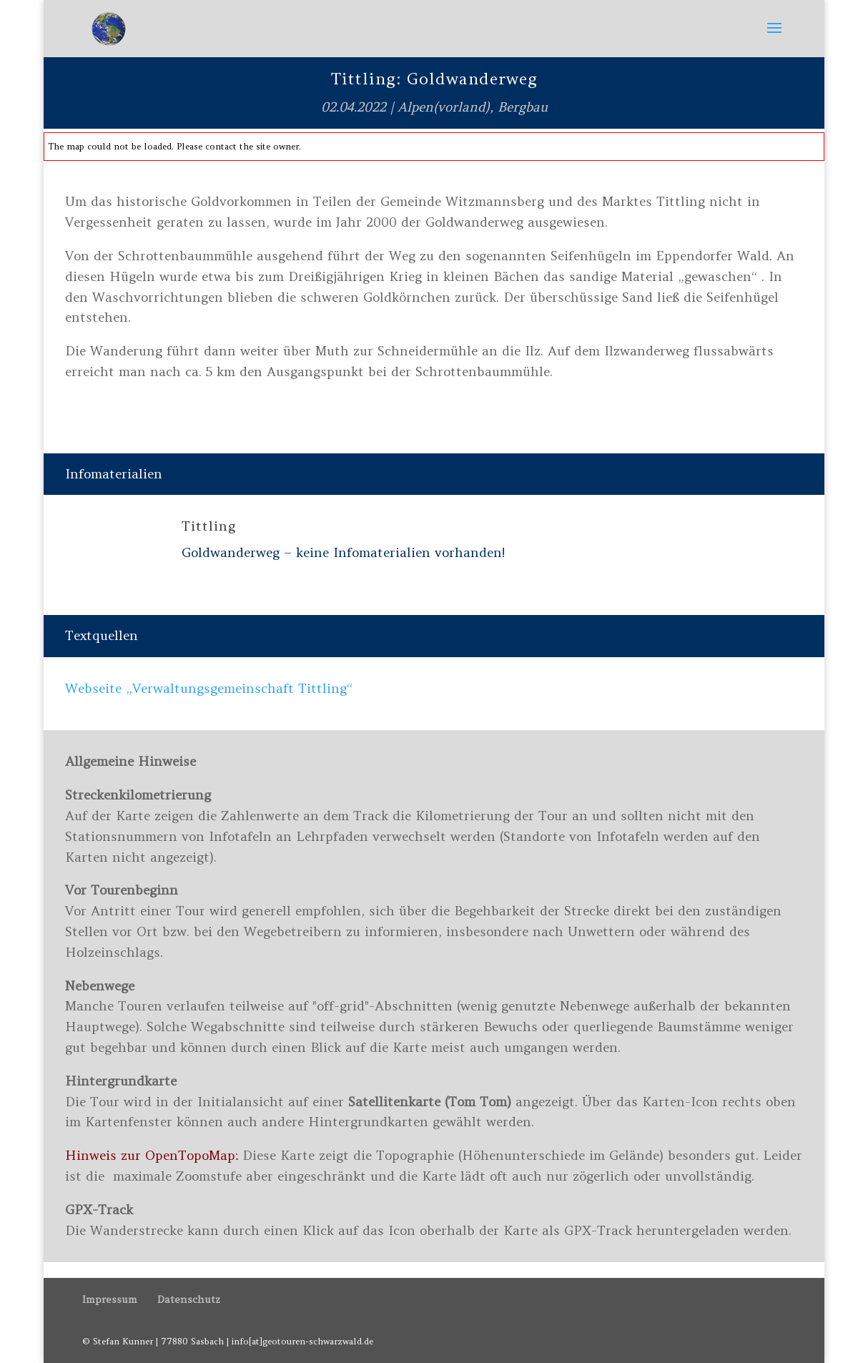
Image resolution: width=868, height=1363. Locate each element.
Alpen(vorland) (444, 107)
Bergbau (523, 107)
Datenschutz (188, 1299)
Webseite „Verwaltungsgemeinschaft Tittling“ (208, 688)
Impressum (109, 1299)
